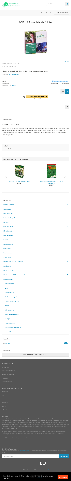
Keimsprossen (8, 244)
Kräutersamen (36, 235)
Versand (14, 85)
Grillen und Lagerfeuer (12, 297)
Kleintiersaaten (8, 231)
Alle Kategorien (61, 12)
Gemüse (48, 422)
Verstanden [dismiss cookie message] (63, 477)
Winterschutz (9, 310)
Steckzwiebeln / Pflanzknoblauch (36, 275)
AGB (3, 395)
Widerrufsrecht (6, 402)
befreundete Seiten (7, 381)
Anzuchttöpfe (9, 284)
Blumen (53, 422)
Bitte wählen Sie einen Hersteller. (35, 354)
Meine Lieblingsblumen (11, 218)
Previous (6, 176)
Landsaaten (7, 266)
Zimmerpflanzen (13, 424)
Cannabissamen (36, 204)
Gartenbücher (8, 332)
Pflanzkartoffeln (8, 270)
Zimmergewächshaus (12, 314)
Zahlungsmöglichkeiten (8, 371)
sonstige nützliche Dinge (13, 327)
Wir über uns (5, 367)
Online (63, 420)
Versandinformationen (8, 374)
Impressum (5, 391)
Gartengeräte (9, 292)
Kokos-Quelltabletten (12, 301)
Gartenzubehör (14, 74)
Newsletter (5, 378)
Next (65, 176)
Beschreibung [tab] (7, 119)
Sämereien (23, 422)
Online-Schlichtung (7, 410)
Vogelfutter (7, 257)
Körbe (7, 306)
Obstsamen (7, 248)
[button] (37, 97)
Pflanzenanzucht (10, 323)
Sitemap (4, 406)
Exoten (5, 240)
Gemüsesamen (36, 226)
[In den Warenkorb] (67, 91)
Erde (6, 288)
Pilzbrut (6, 222)
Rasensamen (7, 253)
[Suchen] (55, 4)
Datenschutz (5, 399)
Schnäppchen (7, 209)
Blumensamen (36, 213)
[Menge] (31, 91)
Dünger (7, 319)
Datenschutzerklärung (24, 450)
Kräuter (60, 422)
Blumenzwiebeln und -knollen (36, 261)
